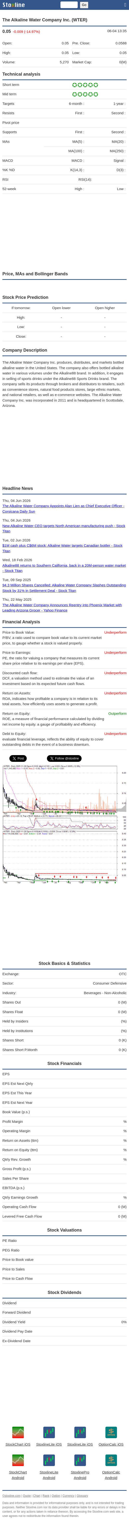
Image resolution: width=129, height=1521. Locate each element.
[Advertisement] (64, 231)
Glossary (82, 1495)
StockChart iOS (18, 1444)
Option (56, 1495)
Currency (68, 1495)
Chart (36, 1495)
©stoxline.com (11, 1495)
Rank (46, 1495)
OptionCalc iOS (111, 1444)
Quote (27, 1495)
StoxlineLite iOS (49, 1444)
